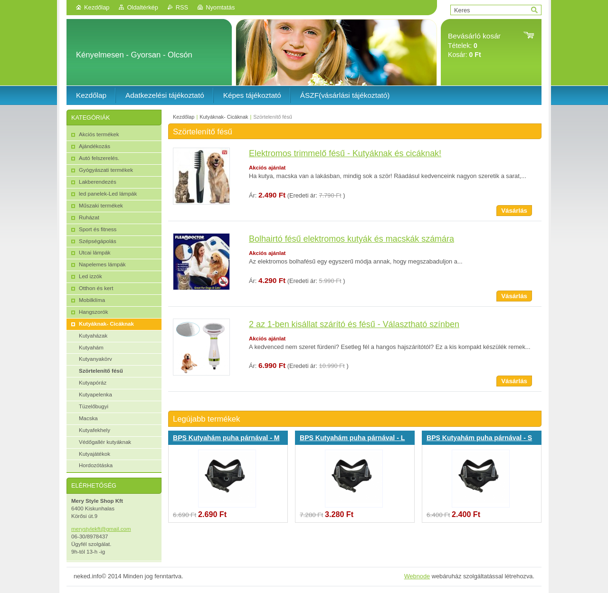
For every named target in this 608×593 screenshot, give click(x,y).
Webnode (417, 576)
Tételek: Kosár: (474, 45)
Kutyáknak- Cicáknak (224, 117)
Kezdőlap (96, 7)
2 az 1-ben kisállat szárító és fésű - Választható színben (354, 324)
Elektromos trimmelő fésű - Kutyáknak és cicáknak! (345, 153)
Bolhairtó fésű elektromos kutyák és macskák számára (351, 239)
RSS (182, 7)
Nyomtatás (220, 7)
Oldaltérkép (142, 7)
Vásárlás (514, 210)
